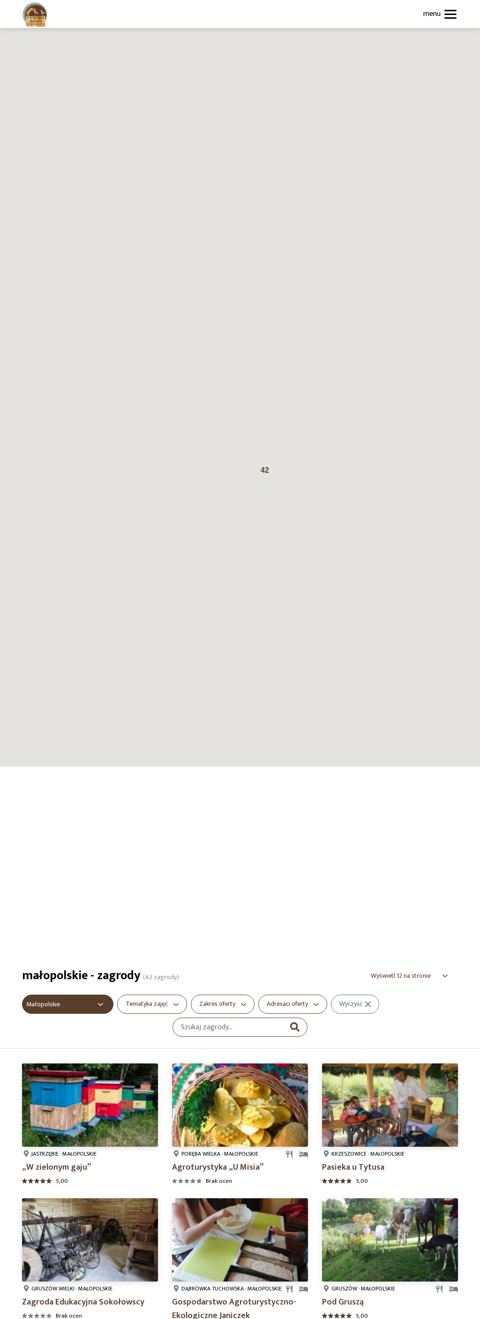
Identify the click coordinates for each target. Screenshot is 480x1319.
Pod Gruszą (343, 1302)
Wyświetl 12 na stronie (401, 975)
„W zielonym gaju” (56, 1167)
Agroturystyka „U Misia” (217, 1167)
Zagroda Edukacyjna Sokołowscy (83, 1302)
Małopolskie (43, 1004)
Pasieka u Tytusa (353, 1167)
